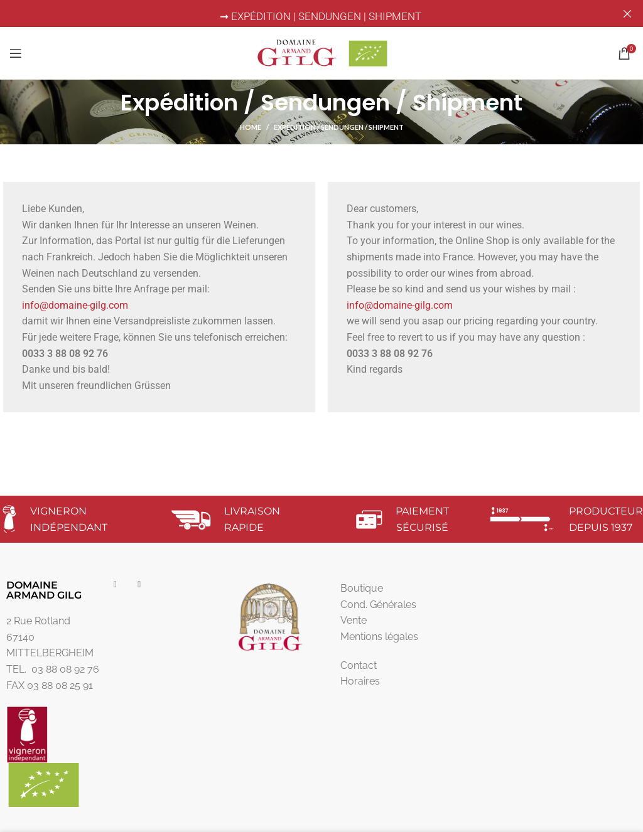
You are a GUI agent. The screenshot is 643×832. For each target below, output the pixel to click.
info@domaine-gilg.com (75, 305)
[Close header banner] (627, 13)
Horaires (360, 681)
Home (250, 127)
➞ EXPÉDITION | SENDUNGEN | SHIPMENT (322, 16)
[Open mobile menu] (15, 52)
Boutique (361, 588)
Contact (358, 665)
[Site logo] (321, 52)
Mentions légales (379, 637)
